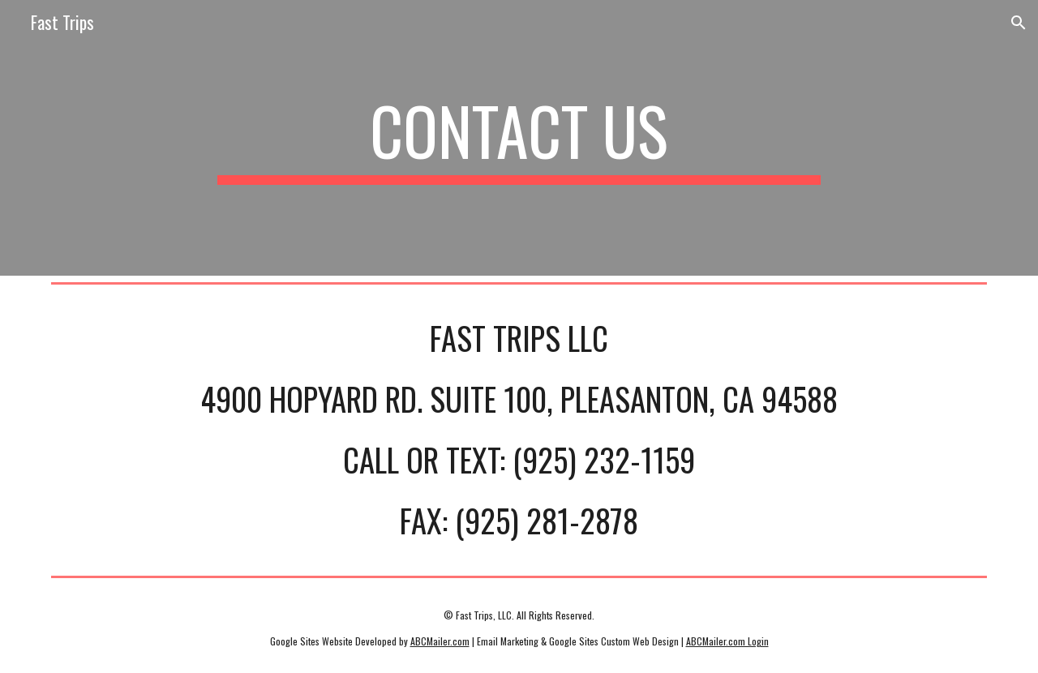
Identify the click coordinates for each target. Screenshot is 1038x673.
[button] (1018, 22)
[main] (519, 137)
